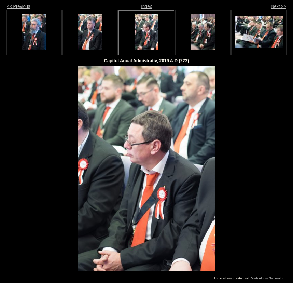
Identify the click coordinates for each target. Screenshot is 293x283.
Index (146, 6)
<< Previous (18, 6)
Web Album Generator (267, 278)
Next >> (278, 6)
